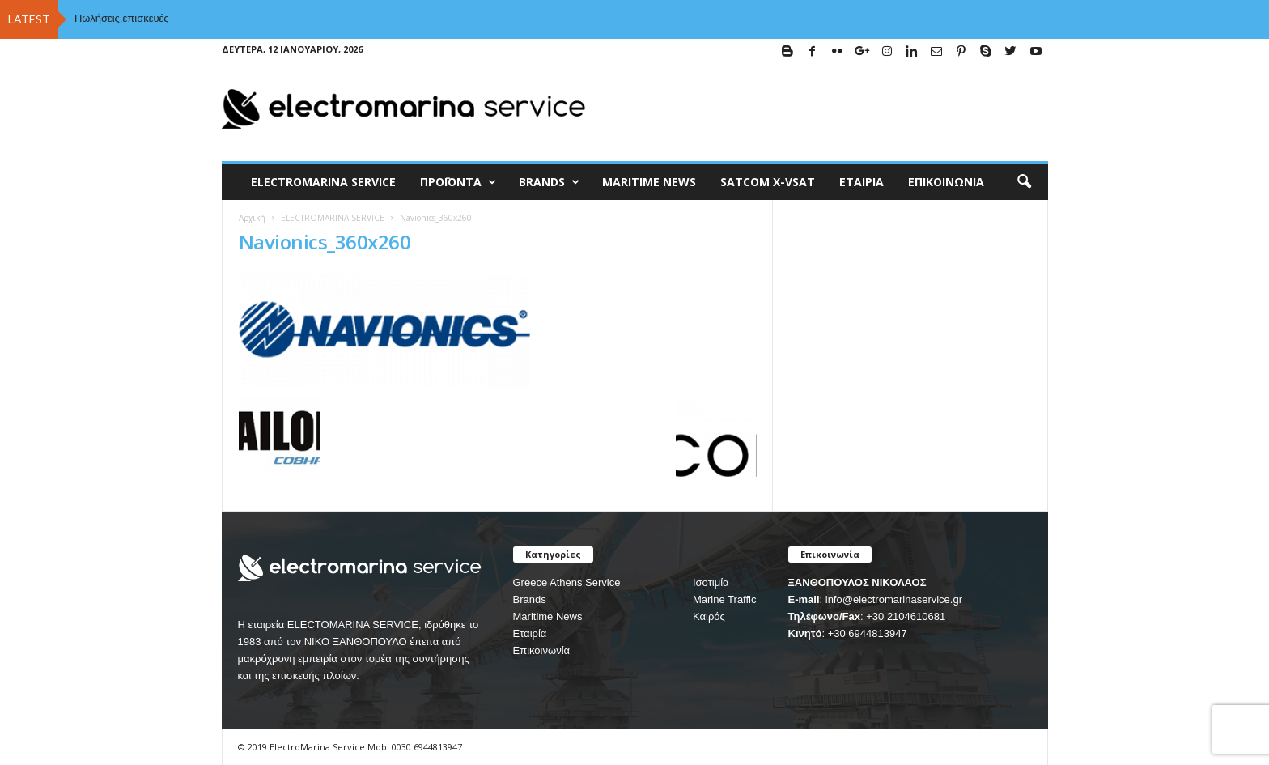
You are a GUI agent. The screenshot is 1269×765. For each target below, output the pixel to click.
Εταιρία (861, 181)
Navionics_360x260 (325, 241)
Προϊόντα (458, 182)
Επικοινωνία (946, 181)
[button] (1024, 182)
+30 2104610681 (905, 616)
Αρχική (252, 217)
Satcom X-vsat (767, 181)
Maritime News (548, 616)
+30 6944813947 (867, 633)
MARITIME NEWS (649, 181)
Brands (529, 599)
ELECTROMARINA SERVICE (323, 181)
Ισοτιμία (711, 582)
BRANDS (549, 182)
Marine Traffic (725, 599)
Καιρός (709, 616)
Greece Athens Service (567, 582)
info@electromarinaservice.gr (893, 599)
